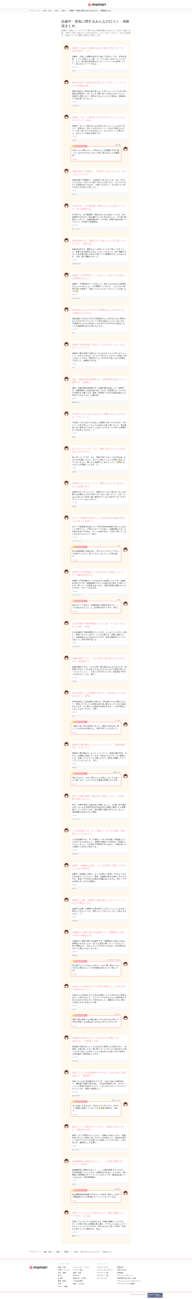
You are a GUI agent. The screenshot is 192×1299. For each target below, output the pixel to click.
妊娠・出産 (62, 1267)
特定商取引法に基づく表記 (126, 1278)
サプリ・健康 (62, 1286)
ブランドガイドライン (105, 1270)
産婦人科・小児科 (79, 1278)
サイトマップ (102, 1278)
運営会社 (120, 1267)
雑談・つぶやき (78, 1284)
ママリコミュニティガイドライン (129, 1281)
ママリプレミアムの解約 (126, 1284)
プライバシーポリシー (125, 1275)
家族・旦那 (77, 1273)
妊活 (59, 1284)
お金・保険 (62, 1273)
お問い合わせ (122, 1270)
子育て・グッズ (63, 1270)
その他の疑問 (78, 1281)
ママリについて (102, 1267)
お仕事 (60, 1278)
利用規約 (120, 1273)
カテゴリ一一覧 (102, 1275)
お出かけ (76, 1275)
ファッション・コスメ (81, 1267)
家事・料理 (62, 1281)
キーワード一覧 (102, 1273)
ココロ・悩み (78, 1270)
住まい (60, 1275)
